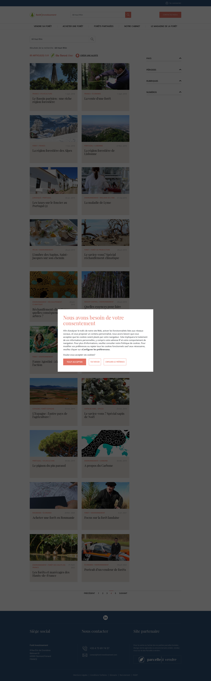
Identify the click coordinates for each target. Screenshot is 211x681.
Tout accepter (75, 362)
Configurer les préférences (115, 362)
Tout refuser (94, 362)
